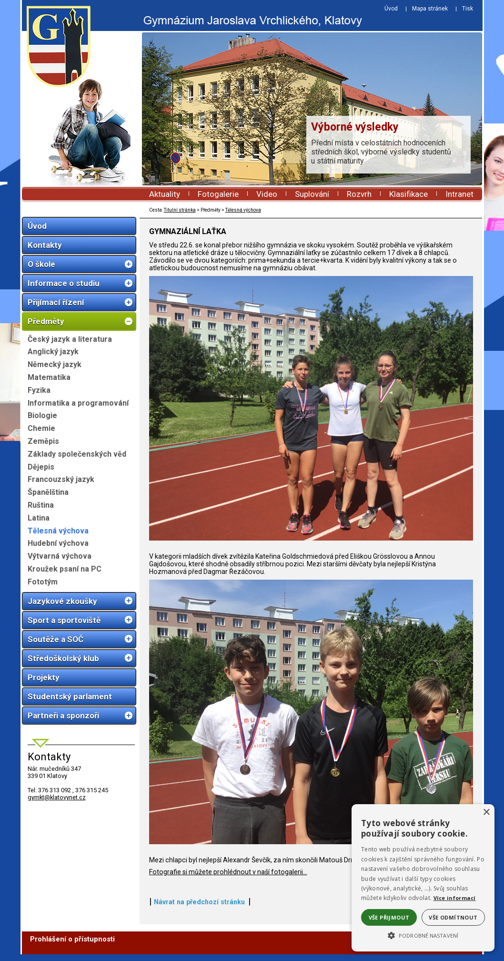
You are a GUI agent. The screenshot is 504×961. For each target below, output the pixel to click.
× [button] (486, 812)
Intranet (459, 194)
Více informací (454, 897)
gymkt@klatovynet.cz (57, 797)
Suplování (312, 194)
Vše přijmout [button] (389, 917)
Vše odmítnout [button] (453, 917)
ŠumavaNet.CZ (449, 954)
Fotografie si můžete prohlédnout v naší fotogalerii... (228, 878)
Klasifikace (408, 194)
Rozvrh (359, 194)
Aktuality (164, 194)
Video (266, 194)
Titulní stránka (180, 210)
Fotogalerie (218, 194)
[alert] (423, 877)
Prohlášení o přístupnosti (72, 945)
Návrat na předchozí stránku (199, 908)
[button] (423, 934)
